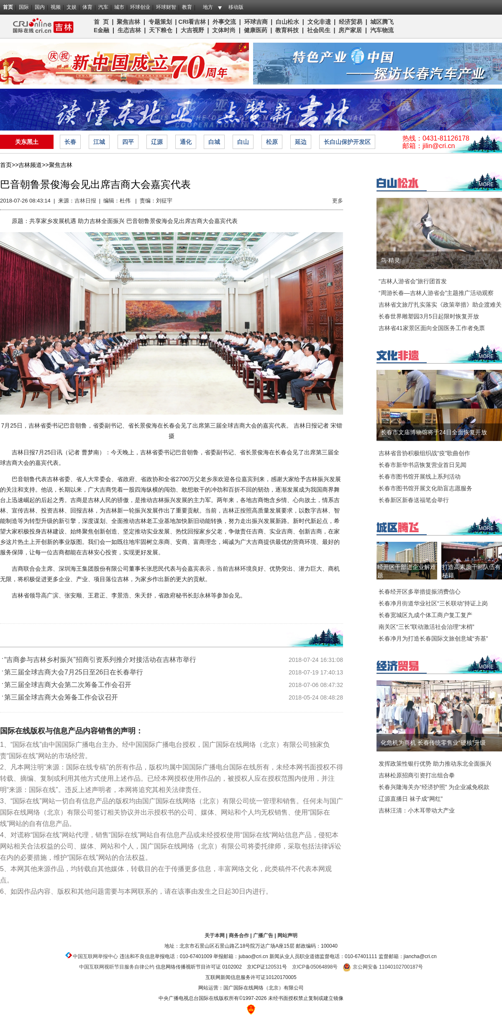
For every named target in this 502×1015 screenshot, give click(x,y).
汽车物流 (382, 30)
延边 (301, 141)
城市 (119, 7)
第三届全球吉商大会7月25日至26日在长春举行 (73, 672)
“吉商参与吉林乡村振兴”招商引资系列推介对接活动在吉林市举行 (100, 659)
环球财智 (166, 7)
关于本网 (215, 935)
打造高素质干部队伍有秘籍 (471, 571)
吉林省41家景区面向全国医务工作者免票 (432, 328)
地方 (208, 7)
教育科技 (287, 30)
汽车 (103, 7)
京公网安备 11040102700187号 (383, 967)
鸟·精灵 (390, 260)
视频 (56, 7)
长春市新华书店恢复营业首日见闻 (422, 464)
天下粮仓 (160, 30)
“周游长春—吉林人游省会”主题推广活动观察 (436, 293)
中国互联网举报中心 (95, 956)
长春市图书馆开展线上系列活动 (420, 476)
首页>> (9, 165)
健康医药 (255, 30)
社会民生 (318, 30)
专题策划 (160, 21)
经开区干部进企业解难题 (406, 571)
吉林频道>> (33, 165)
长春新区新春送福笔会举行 (414, 500)
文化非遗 (319, 21)
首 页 (101, 21)
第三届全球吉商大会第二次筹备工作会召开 (67, 684)
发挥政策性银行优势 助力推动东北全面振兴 (435, 763)
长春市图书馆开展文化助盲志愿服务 (425, 488)
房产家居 (350, 30)
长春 (70, 141)
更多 (337, 200)
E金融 (101, 30)
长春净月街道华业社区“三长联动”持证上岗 (433, 603)
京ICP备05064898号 (315, 967)
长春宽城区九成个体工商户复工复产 (425, 615)
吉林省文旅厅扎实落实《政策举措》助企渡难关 (440, 304)
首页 (8, 7)
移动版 (235, 7)
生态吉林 (129, 30)
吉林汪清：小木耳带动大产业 (417, 810)
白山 (243, 141)
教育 (187, 7)
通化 (186, 141)
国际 (24, 7)
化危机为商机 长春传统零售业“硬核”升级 (433, 742)
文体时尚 (224, 30)
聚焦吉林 (128, 21)
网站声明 (287, 935)
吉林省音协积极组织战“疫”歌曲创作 (424, 453)
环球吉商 (256, 21)
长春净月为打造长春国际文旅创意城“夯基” (433, 638)
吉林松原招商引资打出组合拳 (417, 775)
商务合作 (239, 935)
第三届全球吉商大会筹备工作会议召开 (61, 697)
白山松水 (287, 21)
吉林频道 (40, 26)
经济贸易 (350, 21)
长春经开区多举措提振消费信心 (420, 591)
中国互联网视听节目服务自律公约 (116, 967)
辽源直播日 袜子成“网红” (411, 798)
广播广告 (263, 935)
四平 (128, 141)
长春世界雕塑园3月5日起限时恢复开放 (429, 316)
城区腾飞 (383, 21)
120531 (273, 967)
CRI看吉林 (192, 21)
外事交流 (224, 21)
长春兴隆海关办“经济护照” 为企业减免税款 (434, 787)
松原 (272, 141)
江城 (99, 141)
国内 (40, 7)
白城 (214, 141)
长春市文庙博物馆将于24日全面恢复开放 (434, 432)
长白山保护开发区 (347, 141)
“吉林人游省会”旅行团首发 (413, 281)
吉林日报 (85, 200)
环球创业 (140, 7)
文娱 (72, 7)
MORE (486, 184)
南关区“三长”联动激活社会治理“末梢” (426, 626)
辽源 (157, 141)
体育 (87, 7)
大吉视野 (192, 30)
